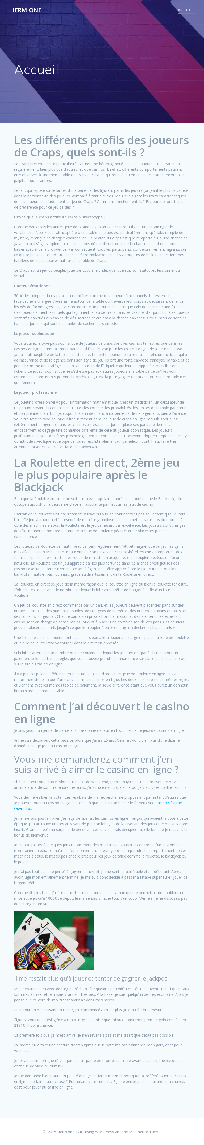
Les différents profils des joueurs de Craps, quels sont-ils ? (101, 146)
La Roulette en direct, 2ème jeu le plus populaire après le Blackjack (97, 474)
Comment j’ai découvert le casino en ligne (101, 712)
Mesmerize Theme (145, 1131)
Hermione (25, 10)
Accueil (186, 9)
